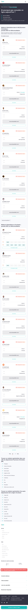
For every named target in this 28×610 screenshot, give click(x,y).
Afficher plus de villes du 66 (9, 487)
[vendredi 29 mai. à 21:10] (8, 245)
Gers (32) (6, 506)
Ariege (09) (6, 495)
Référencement (3, 599)
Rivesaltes (6, 484)
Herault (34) (6, 509)
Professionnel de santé (5, 532)
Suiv (18, 453)
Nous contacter (4, 546)
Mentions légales (4, 596)
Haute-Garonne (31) (7, 504)
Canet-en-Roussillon (7, 466)
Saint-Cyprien (6, 470)
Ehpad (3, 536)
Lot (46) (5, 511)
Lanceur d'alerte (14, 596)
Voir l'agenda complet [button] (14, 247)
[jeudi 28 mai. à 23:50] (8, 242)
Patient (3, 530)
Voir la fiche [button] (14, 57)
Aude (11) (6, 497)
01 (12, 453)
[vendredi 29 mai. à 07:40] (8, 266)
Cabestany (6, 477)
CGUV (9, 596)
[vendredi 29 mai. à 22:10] (19, 245)
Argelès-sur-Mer (7, 473)
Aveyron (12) (6, 499)
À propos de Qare (5, 555)
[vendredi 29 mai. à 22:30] (23, 245)
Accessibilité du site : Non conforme (16, 599)
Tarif (8, 599)
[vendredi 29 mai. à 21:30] (11, 245)
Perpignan (6, 463)
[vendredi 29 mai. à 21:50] (15, 245)
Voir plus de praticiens (5, 220)
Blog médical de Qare (5, 549)
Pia (4, 480)
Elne (5, 482)
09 (15, 453)
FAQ (2, 544)
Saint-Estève (6, 468)
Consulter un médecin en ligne (14, 607)
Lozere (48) (6, 513)
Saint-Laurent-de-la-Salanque (9, 475)
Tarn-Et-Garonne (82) (8, 520)
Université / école (4, 534)
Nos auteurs (4, 551)
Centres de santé (4, 553)
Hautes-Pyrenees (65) (8, 516)
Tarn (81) (5, 518)
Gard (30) (6, 502)
